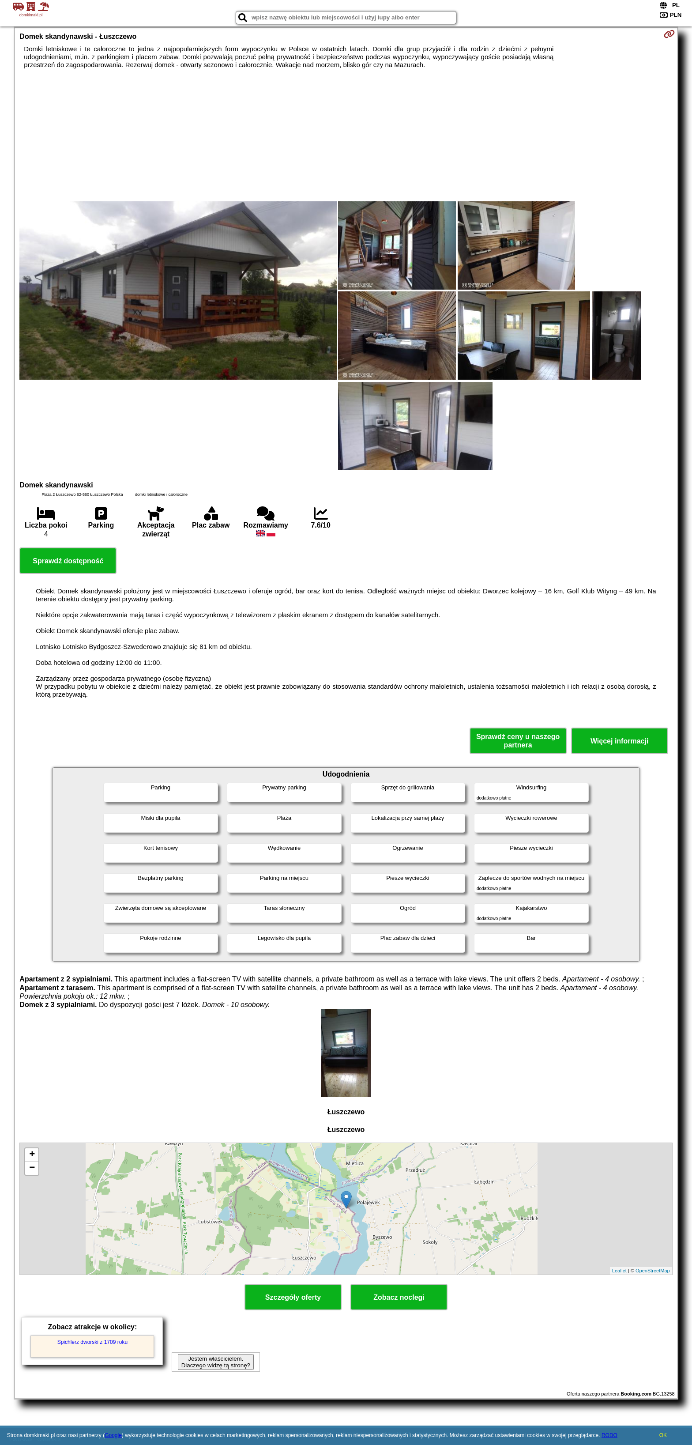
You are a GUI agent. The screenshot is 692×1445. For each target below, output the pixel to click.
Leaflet (619, 1270)
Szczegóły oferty (293, 1297)
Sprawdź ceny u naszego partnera (518, 741)
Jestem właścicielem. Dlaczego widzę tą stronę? (215, 1362)
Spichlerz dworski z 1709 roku (92, 1342)
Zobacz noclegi (399, 1297)
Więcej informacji (619, 741)
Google (113, 1435)
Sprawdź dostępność (68, 561)
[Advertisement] (346, 135)
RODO (609, 1435)
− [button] (32, 1168)
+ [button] (32, 1155)
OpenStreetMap (653, 1270)
